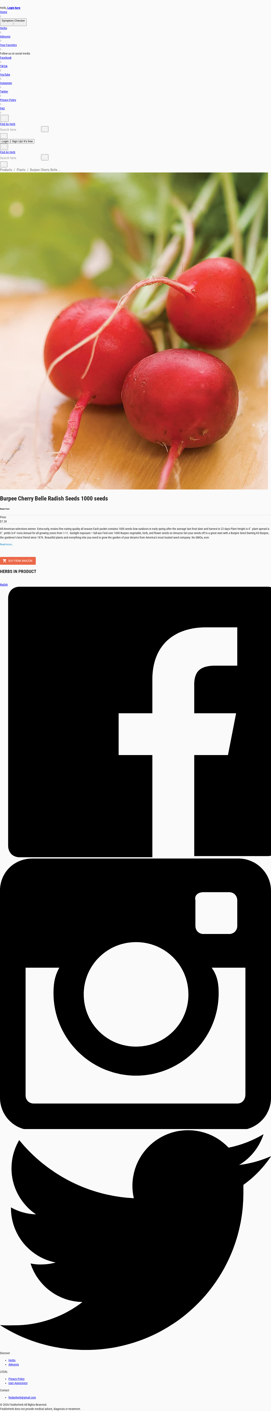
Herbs (11, 1360)
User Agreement (18, 1383)
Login (5, 141)
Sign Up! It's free (22, 141)
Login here (13, 8)
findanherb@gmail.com (22, 1397)
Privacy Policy (16, 1379)
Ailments (13, 1364)
